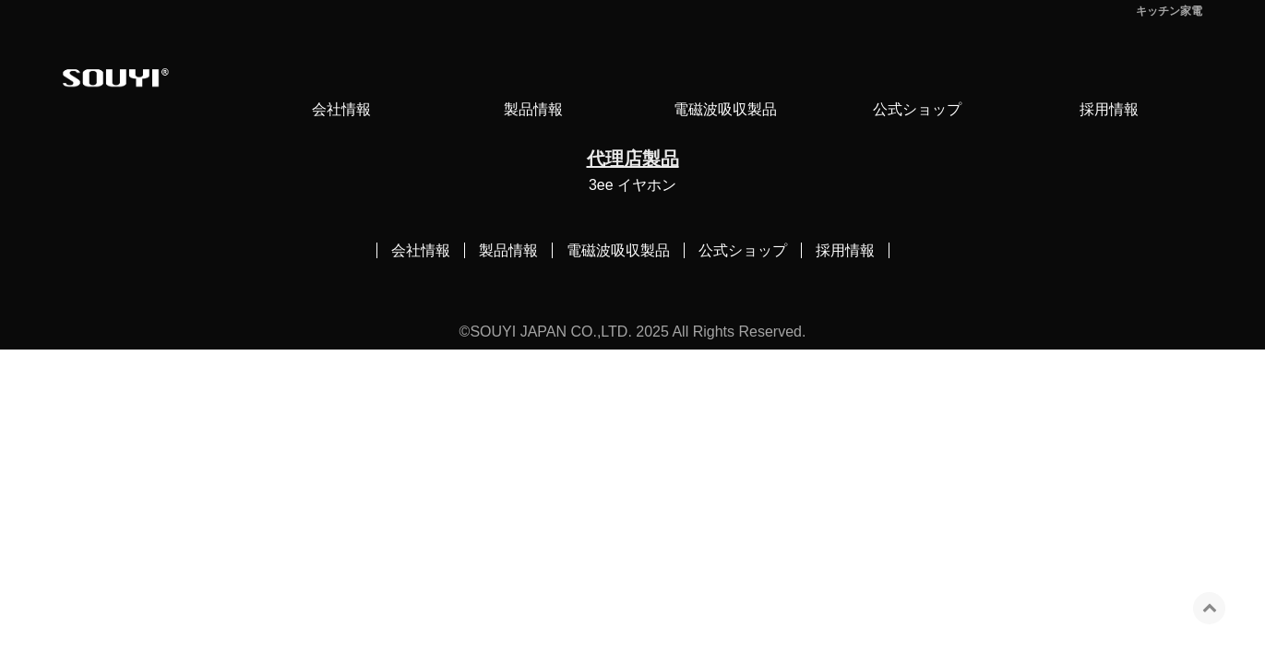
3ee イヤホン (632, 185)
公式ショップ (917, 109)
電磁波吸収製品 (725, 109)
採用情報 (1109, 109)
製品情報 (533, 109)
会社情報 (341, 109)
